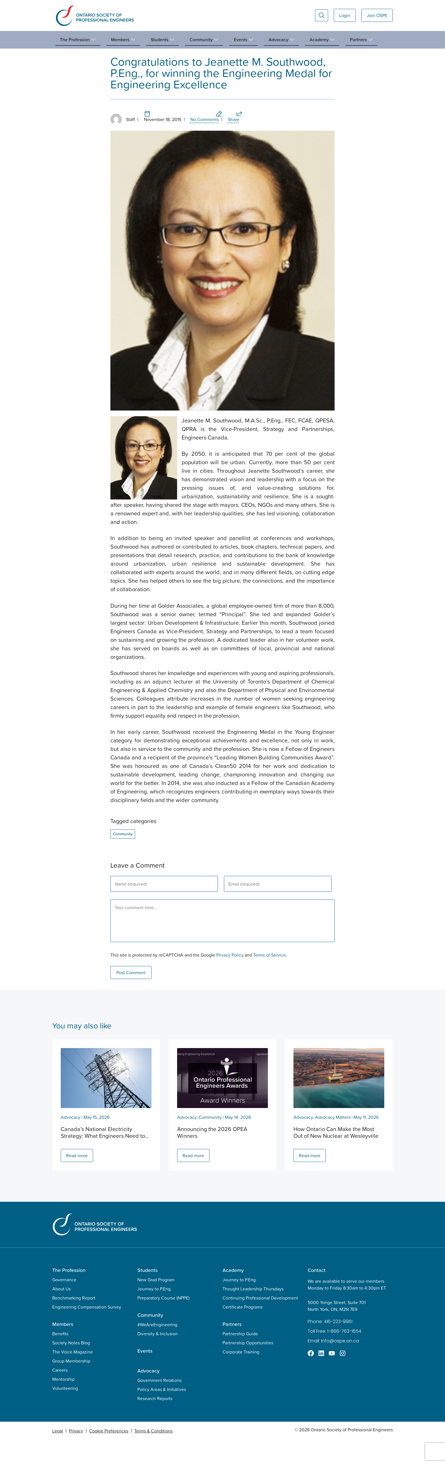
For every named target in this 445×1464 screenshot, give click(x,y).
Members (62, 1348)
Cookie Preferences (108, 1454)
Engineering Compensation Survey (86, 1331)
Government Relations (159, 1404)
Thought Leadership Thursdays (253, 1312)
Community (73, 54)
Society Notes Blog (71, 1366)
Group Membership (71, 1385)
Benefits (60, 1357)
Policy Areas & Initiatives (161, 1413)
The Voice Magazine (72, 1376)
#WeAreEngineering (157, 1348)
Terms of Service (269, 979)
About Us (61, 1312)
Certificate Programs (242, 1331)
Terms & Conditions (153, 1454)
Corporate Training (240, 1376)
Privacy (76, 1454)
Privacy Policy (230, 979)
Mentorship (63, 1403)
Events (144, 1375)
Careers (60, 1394)
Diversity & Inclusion (157, 1357)
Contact (317, 1294)
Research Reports (154, 1422)
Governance (64, 1303)
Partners (232, 1348)
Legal (57, 1454)
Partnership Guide (240, 1357)
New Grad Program (156, 1303)
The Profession (68, 1294)
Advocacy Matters (332, 1141)
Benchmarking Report (73, 1322)
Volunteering (65, 1412)
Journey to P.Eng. (154, 1312)
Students (147, 1294)
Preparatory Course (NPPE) (163, 1322)
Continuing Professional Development (260, 1322)
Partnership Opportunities (247, 1366)
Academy (233, 1294)
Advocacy (70, 1141)
